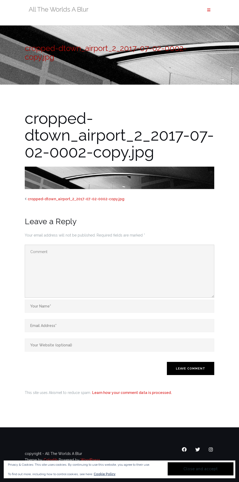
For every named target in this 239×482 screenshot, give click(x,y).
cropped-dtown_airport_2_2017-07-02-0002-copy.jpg (76, 199)
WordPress (90, 460)
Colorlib (50, 460)
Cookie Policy (105, 474)
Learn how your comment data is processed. (132, 393)
